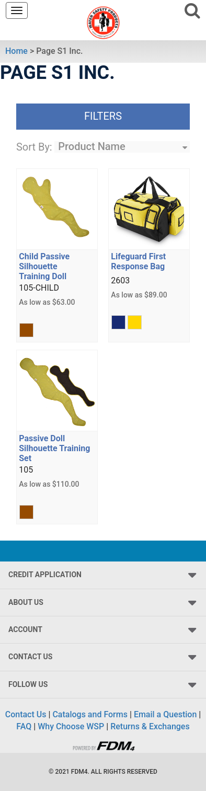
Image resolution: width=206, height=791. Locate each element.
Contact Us (26, 714)
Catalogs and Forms (90, 714)
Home (16, 51)
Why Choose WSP (71, 726)
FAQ (23, 726)
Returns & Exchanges (149, 726)
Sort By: (34, 147)
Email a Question (165, 714)
